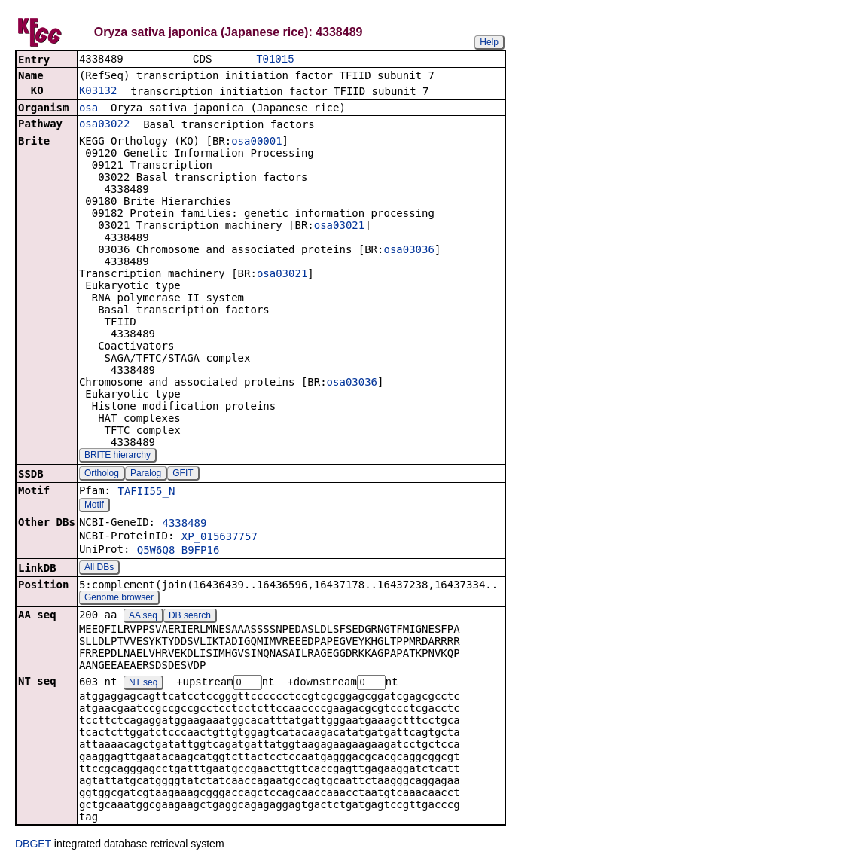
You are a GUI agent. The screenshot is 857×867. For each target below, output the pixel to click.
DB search (190, 617)
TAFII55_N (146, 493)
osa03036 (408, 251)
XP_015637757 (219, 538)
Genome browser (119, 599)
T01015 (275, 60)
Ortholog (101, 474)
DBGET (33, 846)
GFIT (182, 474)
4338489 (184, 524)
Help (489, 42)
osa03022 (104, 125)
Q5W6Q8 (156, 551)
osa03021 (339, 227)
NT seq (143, 684)
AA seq (143, 617)
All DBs (99, 568)
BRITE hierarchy (117, 456)
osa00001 (256, 142)
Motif (94, 506)
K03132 (98, 92)
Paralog (145, 474)
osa (88, 109)
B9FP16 (200, 551)
